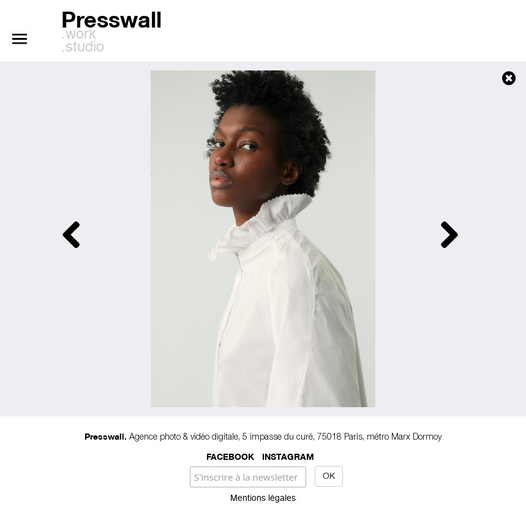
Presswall (111, 17)
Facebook (230, 456)
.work (78, 35)
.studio (82, 48)
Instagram (288, 456)
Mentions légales (263, 498)
